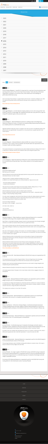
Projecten (24, 12)
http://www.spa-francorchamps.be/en (11, 103)
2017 (4, 38)
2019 (4, 31)
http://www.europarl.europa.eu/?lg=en (11, 152)
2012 (4, 54)
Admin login (45, 0)
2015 (4, 44)
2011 (4, 57)
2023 (4, 18)
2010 (4, 61)
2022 (4, 21)
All (6, 82)
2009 (4, 64)
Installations (17, 82)
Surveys (10, 82)
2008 (4, 67)
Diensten (3, 7)
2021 (4, 25)
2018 (4, 35)
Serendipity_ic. (46, 442)
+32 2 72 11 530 (18, 430)
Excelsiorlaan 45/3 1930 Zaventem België (18, 437)
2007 (4, 70)
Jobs (41, 0)
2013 (4, 51)
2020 (4, 28)
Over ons (15, 7)
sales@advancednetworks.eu (20, 433)
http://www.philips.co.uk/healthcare (10, 248)
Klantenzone (44, 7)
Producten (9, 7)
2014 (4, 48)
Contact (21, 7)
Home (24, 384)
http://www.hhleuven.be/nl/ (8, 134)
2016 (4, 41)
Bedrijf (24, 395)
